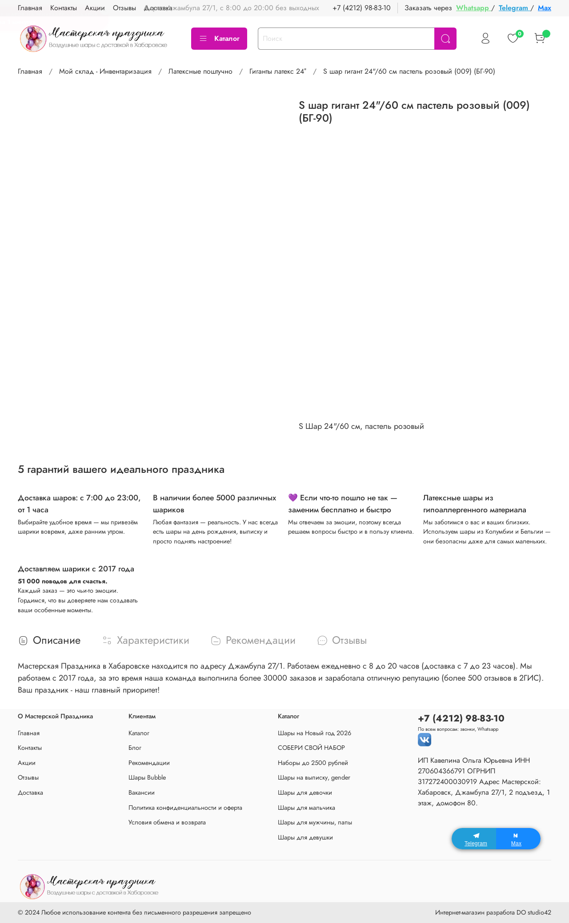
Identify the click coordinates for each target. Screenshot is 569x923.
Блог (134, 747)
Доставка (30, 792)
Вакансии (141, 792)
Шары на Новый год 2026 (314, 733)
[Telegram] (474, 838)
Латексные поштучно (200, 71)
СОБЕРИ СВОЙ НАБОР (311, 747)
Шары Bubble (147, 777)
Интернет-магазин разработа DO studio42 (493, 912)
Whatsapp (473, 8)
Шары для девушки (305, 837)
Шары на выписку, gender (314, 777)
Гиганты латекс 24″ (277, 71)
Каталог (219, 38)
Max (544, 8)
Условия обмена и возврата (167, 822)
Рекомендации (149, 762)
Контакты (30, 747)
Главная (30, 71)
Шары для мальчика (306, 807)
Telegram (514, 8)
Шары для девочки (305, 792)
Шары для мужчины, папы (315, 822)
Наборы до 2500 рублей (313, 762)
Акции (27, 762)
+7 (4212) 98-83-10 (362, 8)
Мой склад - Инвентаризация (105, 71)
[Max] (518, 838)
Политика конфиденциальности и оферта (185, 807)
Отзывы (28, 777)
